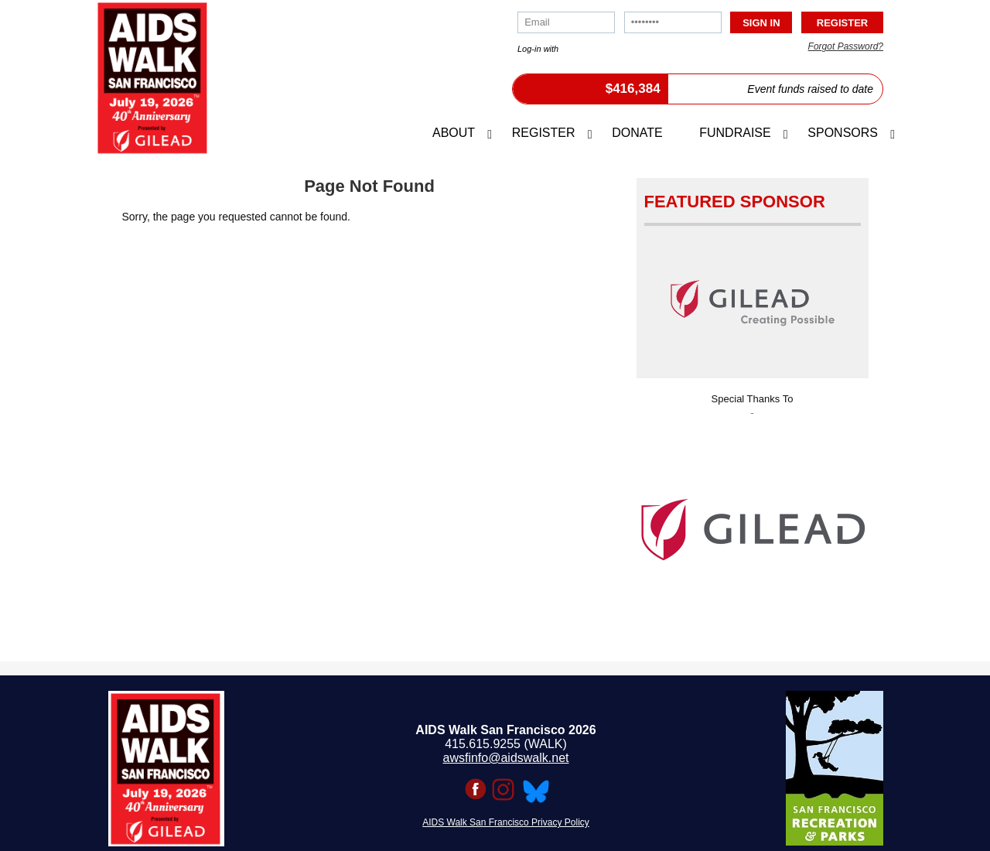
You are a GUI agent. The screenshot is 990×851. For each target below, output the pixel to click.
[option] (753, 525)
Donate (637, 132)
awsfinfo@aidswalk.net (506, 757)
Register (543, 132)
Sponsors (842, 132)
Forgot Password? (845, 46)
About (453, 132)
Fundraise (734, 132)
